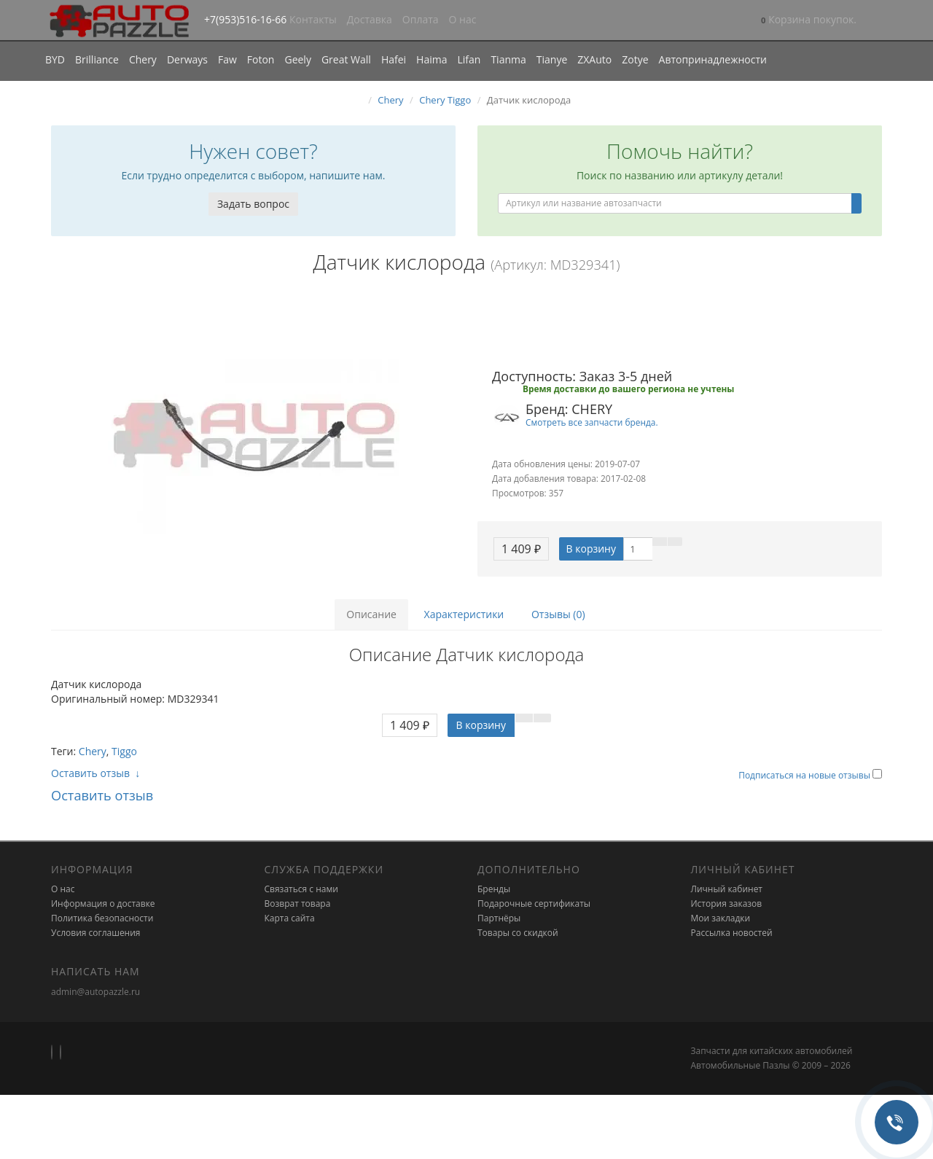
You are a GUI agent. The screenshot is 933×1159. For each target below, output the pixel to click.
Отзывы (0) (558, 614)
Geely (297, 59)
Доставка (369, 19)
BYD (55, 59)
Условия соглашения (95, 932)
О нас (463, 19)
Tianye (552, 59)
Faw (227, 59)
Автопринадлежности (713, 59)
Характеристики (464, 614)
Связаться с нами (301, 889)
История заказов (726, 903)
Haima (431, 59)
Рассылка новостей (732, 932)
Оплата (420, 19)
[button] (809, 21)
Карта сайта (290, 918)
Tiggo (124, 751)
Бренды (493, 889)
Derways (187, 59)
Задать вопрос (253, 204)
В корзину (591, 548)
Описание (371, 614)
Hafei (393, 59)
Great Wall (346, 59)
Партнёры (498, 918)
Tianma (508, 59)
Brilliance (97, 59)
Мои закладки (721, 918)
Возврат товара (298, 903)
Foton (261, 59)
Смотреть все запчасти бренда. (592, 422)
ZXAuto (594, 59)
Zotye (635, 59)
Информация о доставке (103, 903)
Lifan (468, 59)
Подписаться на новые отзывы (805, 775)
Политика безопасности (102, 918)
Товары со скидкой (517, 932)
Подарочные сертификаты (533, 903)
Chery (143, 59)
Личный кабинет (727, 889)
